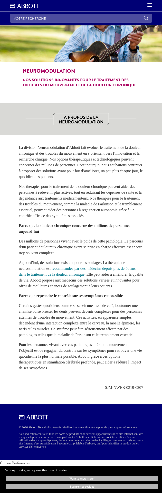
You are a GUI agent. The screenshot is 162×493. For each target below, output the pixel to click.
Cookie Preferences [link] (15, 463)
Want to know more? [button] (82, 478)
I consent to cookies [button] (82, 486)
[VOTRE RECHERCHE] (81, 18)
